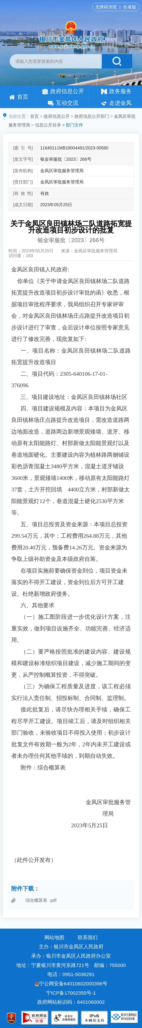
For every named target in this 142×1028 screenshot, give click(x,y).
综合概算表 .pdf (41, 900)
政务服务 (116, 91)
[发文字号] (23, 159)
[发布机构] (23, 170)
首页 (18, 97)
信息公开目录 (48, 125)
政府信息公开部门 (91, 116)
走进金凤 (116, 103)
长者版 (129, 7)
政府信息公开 (63, 91)
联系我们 (88, 937)
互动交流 (63, 103)
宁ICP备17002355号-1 (71, 993)
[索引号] (23, 148)
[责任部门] (23, 182)
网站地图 (54, 937)
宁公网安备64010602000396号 (71, 983)
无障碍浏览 (106, 7)
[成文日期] (23, 204)
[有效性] (23, 193)
